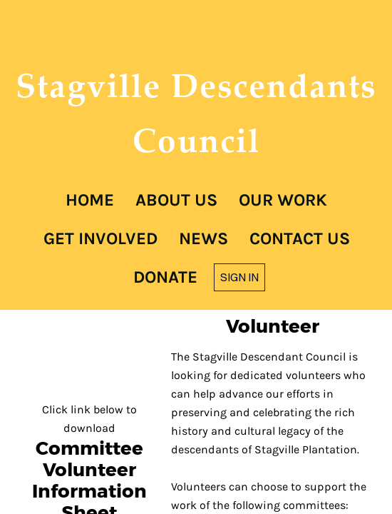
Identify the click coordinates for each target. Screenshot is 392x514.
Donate (165, 277)
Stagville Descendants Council (196, 112)
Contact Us (299, 238)
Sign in (239, 277)
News (203, 238)
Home (90, 200)
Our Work (283, 200)
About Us (176, 200)
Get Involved (100, 238)
